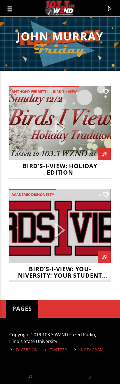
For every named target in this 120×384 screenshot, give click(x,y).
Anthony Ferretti (29, 91)
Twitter (58, 349)
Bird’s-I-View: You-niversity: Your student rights (60, 275)
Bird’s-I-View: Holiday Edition (60, 169)
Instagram (92, 349)
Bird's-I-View (65, 91)
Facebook (27, 349)
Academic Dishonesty (32, 194)
